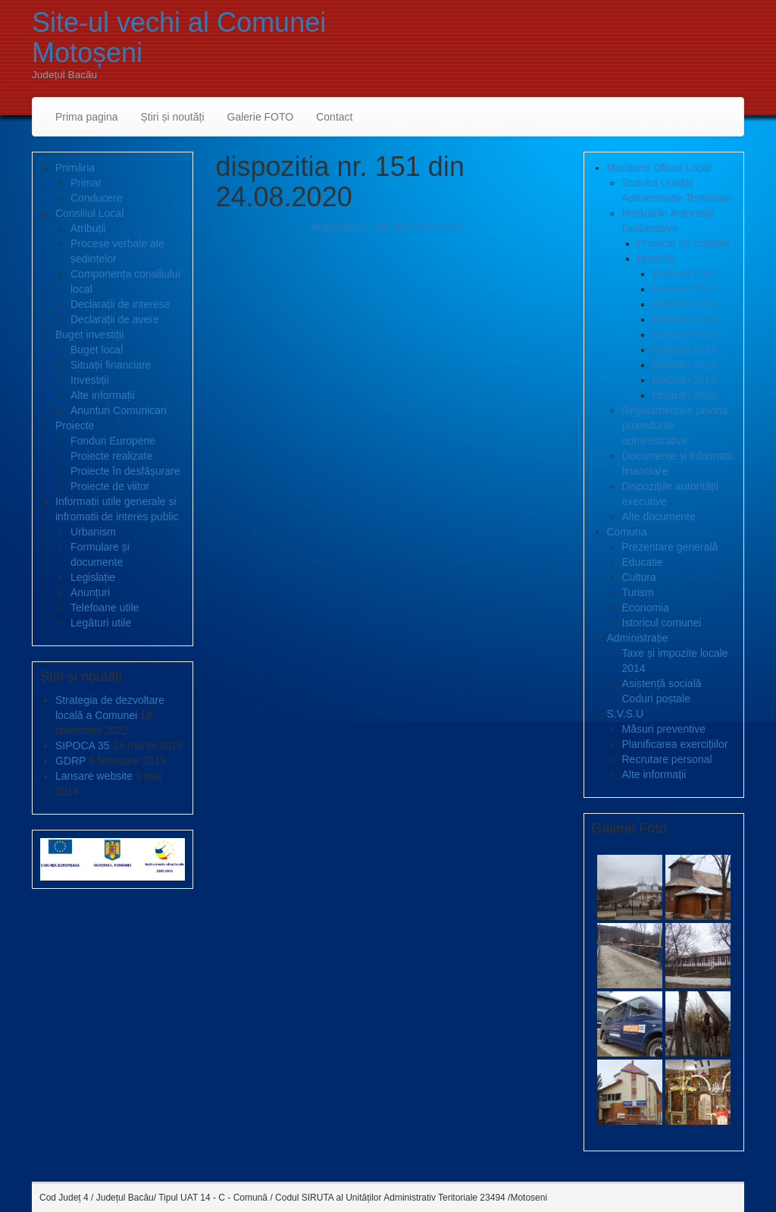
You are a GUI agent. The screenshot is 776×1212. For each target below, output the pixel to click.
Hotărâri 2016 (684, 334)
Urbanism (93, 532)
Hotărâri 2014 (684, 304)
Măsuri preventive (664, 729)
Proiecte (74, 425)
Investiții (89, 380)
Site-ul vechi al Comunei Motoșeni (179, 37)
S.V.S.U (625, 714)
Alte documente (659, 516)
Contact (334, 117)
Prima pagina (86, 117)
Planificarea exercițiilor (675, 744)
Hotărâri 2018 (684, 365)
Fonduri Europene (112, 441)
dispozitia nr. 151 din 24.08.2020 (388, 227)
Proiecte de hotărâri (683, 243)
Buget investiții (89, 334)
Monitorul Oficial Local (659, 168)
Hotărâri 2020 (684, 395)
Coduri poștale (656, 698)
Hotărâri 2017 (684, 350)
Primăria (75, 168)
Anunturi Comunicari (118, 410)
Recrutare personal (667, 759)
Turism (638, 592)
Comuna (627, 532)
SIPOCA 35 (82, 745)
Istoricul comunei (662, 623)
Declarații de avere (114, 319)
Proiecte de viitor (109, 486)
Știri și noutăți (173, 117)
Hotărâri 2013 (684, 289)
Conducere (96, 198)
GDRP (70, 761)
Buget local (96, 350)
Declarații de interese (120, 304)
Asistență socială (662, 683)
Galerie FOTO (260, 117)
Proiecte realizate (111, 456)
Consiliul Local (89, 213)
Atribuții (88, 228)
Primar (86, 183)
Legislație (92, 577)
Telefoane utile (104, 607)
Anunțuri (90, 592)
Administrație (637, 638)
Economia (645, 607)
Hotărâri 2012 (684, 274)
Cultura (639, 577)
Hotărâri (656, 259)
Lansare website (94, 776)
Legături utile (100, 623)
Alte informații (102, 395)
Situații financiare (111, 365)
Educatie (642, 562)
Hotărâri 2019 (684, 380)
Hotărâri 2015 (684, 319)
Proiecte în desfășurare (125, 471)
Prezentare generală (670, 547)
